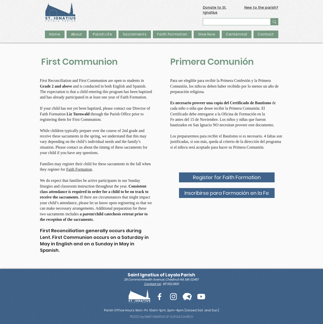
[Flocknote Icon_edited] (187, 296)
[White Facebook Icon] (159, 296)
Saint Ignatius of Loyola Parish (161, 275)
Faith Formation (79, 169)
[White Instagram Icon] (173, 296)
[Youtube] (201, 296)
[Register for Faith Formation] (227, 177)
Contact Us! (152, 284)
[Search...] (233, 22)
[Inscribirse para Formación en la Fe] (227, 193)
